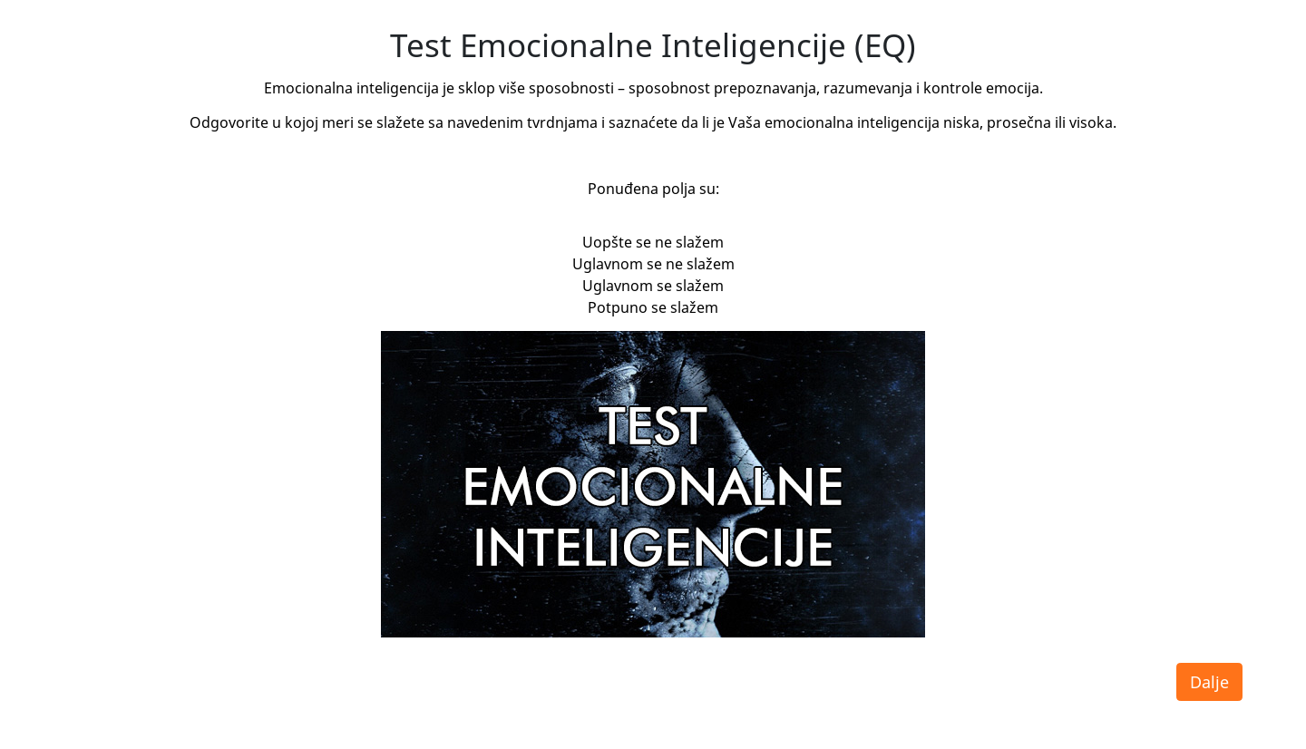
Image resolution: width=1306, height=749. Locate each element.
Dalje (1209, 682)
